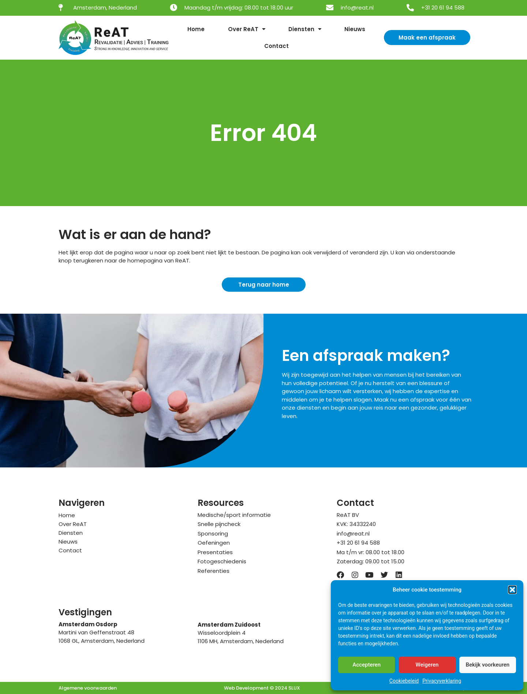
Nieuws (354, 29)
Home (196, 29)
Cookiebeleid (404, 681)
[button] (512, 589)
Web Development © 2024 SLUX (262, 687)
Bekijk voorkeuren (487, 664)
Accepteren (366, 664)
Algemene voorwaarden (88, 687)
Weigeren (427, 664)
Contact (276, 46)
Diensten (304, 29)
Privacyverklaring (441, 681)
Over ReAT (246, 29)
